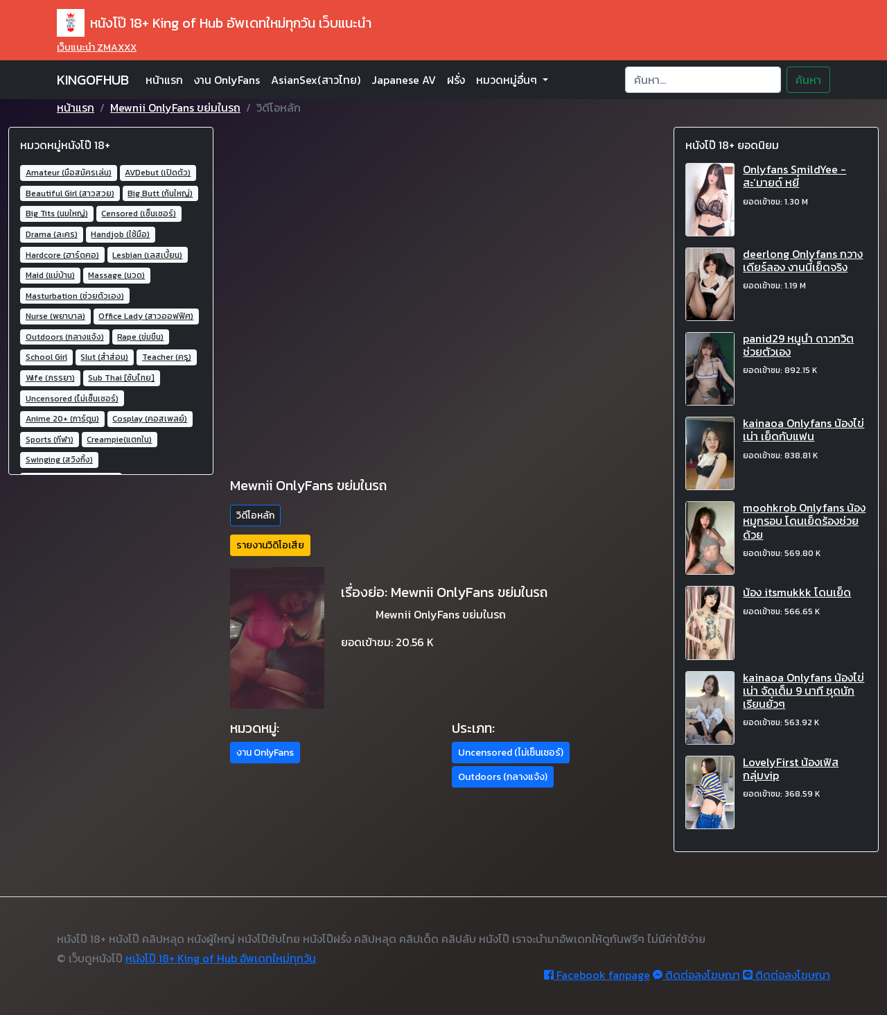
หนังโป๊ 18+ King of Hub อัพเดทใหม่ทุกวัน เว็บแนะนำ (214, 23)
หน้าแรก (164, 79)
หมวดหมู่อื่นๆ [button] (508, 79)
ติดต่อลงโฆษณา (696, 974)
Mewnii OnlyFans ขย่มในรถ (175, 107)
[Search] (703, 80)
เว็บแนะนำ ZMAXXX (97, 47)
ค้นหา (808, 79)
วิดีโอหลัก (255, 515)
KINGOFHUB (93, 79)
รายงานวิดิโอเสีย (270, 545)
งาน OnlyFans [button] (265, 752)
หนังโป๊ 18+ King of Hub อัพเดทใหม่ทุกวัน (220, 958)
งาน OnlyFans (227, 79)
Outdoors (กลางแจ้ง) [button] (502, 777)
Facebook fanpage (597, 974)
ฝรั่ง (456, 79)
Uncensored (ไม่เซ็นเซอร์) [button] (510, 752)
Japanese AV (403, 79)
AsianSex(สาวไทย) (315, 79)
